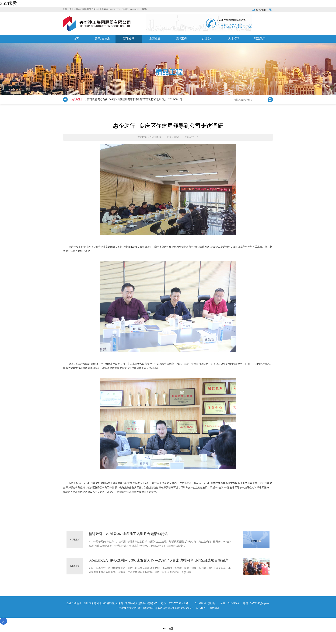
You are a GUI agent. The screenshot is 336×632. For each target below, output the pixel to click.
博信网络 (214, 608)
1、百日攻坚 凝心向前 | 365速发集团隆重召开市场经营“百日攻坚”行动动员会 (124, 99)
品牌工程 (181, 40)
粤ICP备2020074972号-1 (181, 608)
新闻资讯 (128, 40)
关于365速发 (102, 40)
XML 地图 (168, 628)
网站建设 (201, 608)
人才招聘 (233, 40)
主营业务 (154, 40)
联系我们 (259, 10)
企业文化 (207, 40)
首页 (76, 40)
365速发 (8, 3)
